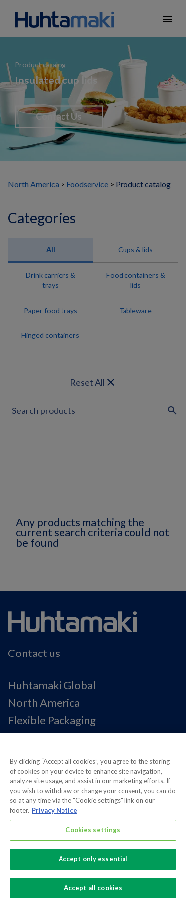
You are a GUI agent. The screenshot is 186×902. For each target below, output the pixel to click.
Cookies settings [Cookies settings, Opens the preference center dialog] (92, 834)
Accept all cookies (93, 891)
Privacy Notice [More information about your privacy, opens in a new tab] (54, 814)
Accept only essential (93, 862)
